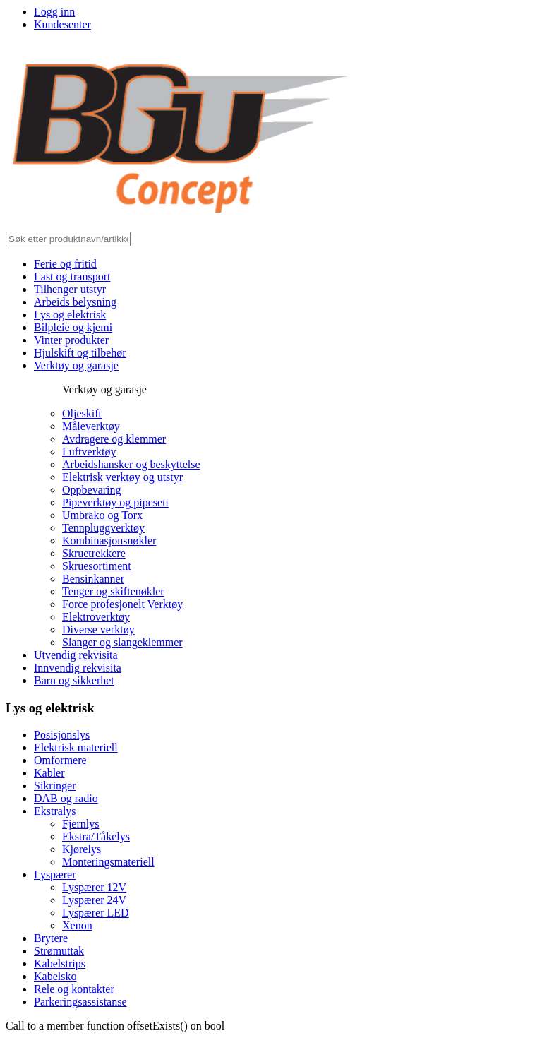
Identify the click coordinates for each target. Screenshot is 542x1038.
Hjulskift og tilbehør (80, 353)
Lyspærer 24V (94, 900)
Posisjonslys (62, 735)
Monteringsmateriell (108, 862)
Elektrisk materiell (76, 747)
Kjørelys (81, 849)
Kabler (49, 773)
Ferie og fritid (65, 264)
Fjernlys (80, 824)
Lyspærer (55, 875)
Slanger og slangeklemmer (122, 642)
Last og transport (72, 276)
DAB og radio (66, 798)
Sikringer (55, 786)
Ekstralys (55, 811)
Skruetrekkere (94, 553)
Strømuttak (59, 951)
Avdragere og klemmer (114, 439)
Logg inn (54, 12)
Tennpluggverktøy (103, 528)
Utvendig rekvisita (76, 655)
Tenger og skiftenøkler (113, 591)
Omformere (60, 760)
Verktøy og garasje (76, 365)
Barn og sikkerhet (74, 680)
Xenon (77, 925)
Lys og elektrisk (70, 315)
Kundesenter (62, 24)
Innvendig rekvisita (77, 668)
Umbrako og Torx (102, 515)
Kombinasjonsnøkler (109, 541)
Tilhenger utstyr (70, 289)
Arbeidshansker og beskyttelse (131, 464)
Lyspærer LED (95, 913)
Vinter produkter (71, 340)
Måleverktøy (91, 426)
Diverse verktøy (98, 630)
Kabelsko (55, 976)
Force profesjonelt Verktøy (122, 604)
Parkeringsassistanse (80, 1002)
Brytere (51, 938)
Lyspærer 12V (94, 887)
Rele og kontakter (74, 989)
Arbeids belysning (75, 302)
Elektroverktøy (96, 617)
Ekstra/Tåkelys (96, 836)
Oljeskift (82, 413)
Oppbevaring (91, 490)
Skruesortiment (96, 566)
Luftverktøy (89, 452)
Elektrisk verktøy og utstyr (122, 477)
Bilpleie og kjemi (73, 327)
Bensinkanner (93, 579)
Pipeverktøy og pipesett (115, 502)
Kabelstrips (59, 964)
